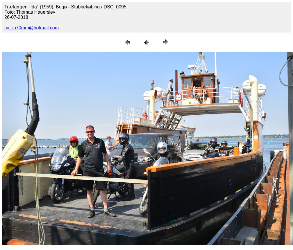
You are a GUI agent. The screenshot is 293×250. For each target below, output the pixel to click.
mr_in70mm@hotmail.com (31, 27)
